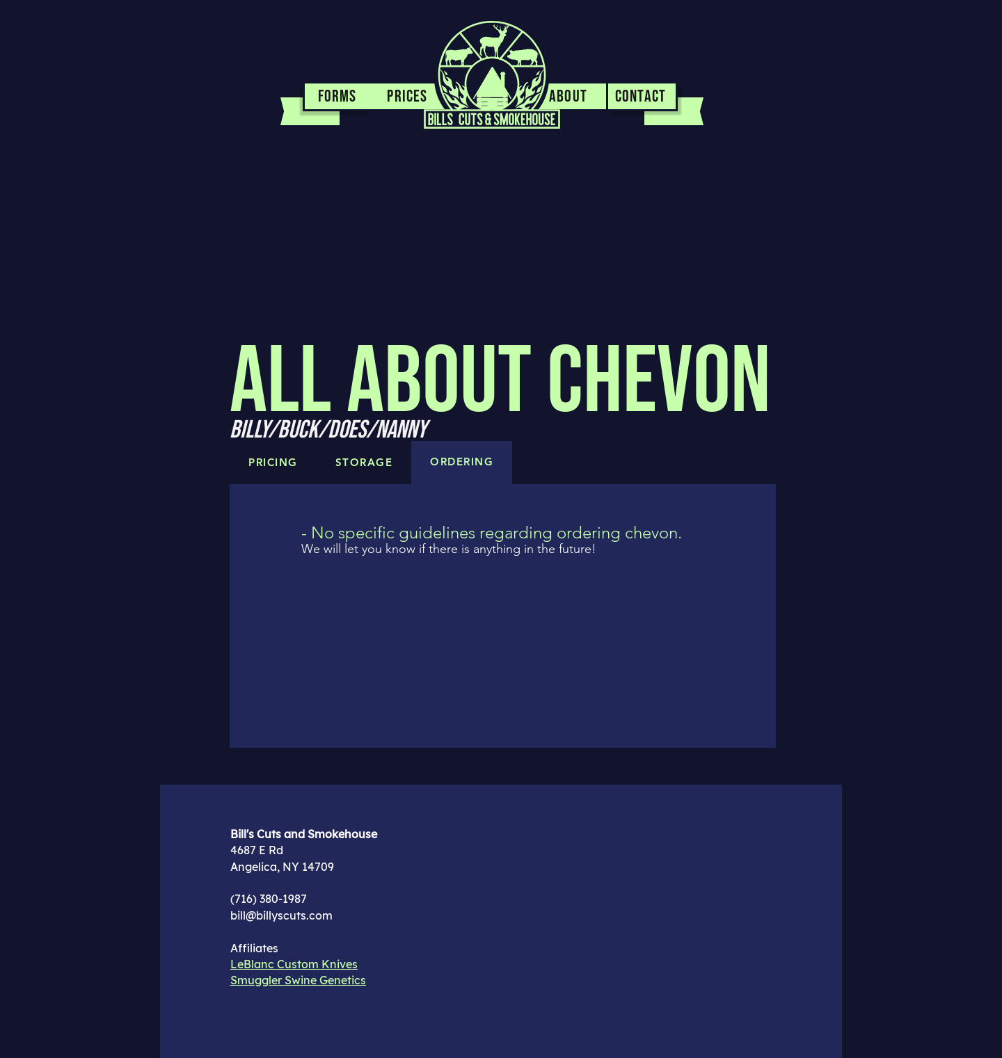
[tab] (461, 462)
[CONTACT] (643, 97)
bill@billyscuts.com (281, 915)
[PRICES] (408, 97)
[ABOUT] (569, 97)
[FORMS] (337, 97)
